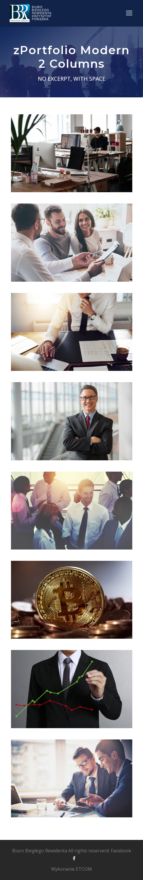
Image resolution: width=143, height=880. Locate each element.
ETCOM (84, 869)
